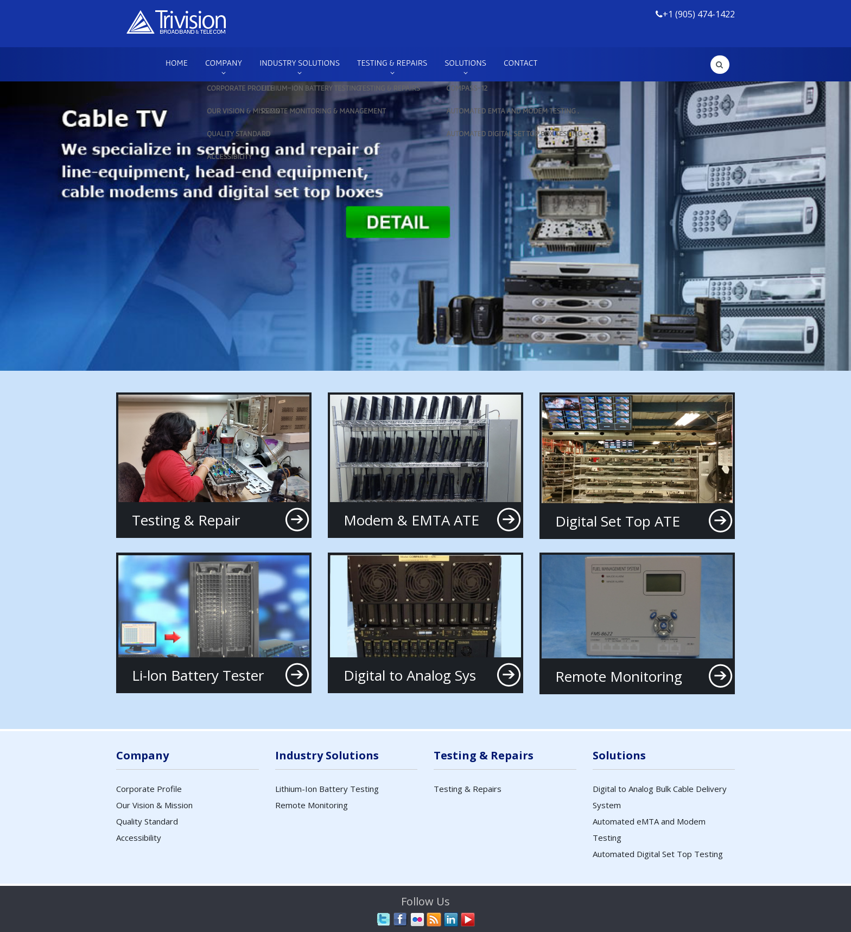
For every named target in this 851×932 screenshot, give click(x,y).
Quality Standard (147, 821)
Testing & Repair (186, 520)
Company (223, 62)
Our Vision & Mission (154, 805)
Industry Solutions (299, 62)
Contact (520, 62)
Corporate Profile (149, 788)
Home (177, 62)
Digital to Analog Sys (410, 675)
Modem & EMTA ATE (411, 520)
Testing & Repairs (392, 62)
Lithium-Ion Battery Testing (327, 788)
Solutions (465, 62)
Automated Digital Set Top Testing (658, 853)
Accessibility (138, 837)
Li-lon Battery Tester (198, 675)
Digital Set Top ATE (617, 521)
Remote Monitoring (618, 676)
